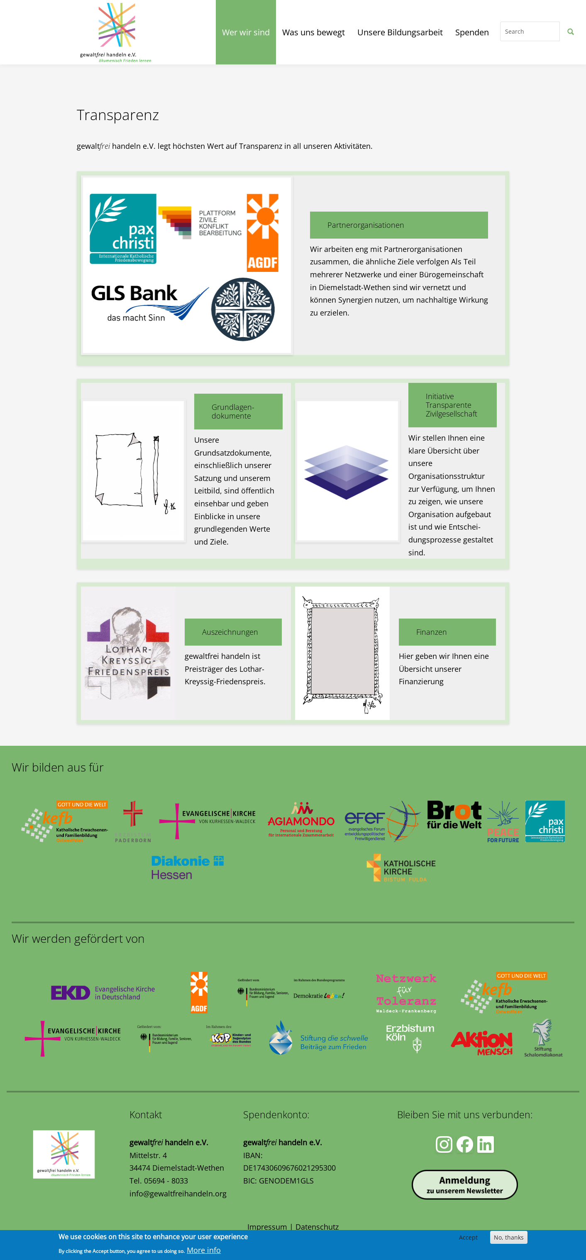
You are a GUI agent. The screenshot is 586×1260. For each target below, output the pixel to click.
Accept (468, 1237)
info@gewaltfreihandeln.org (178, 1193)
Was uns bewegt (313, 32)
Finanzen (431, 632)
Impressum (267, 1227)
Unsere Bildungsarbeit (400, 32)
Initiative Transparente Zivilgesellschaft (451, 405)
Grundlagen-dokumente (233, 411)
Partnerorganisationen (365, 225)
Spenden (472, 32)
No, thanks (509, 1237)
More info (204, 1250)
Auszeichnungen (230, 632)
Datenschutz (317, 1227)
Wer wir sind (246, 32)
